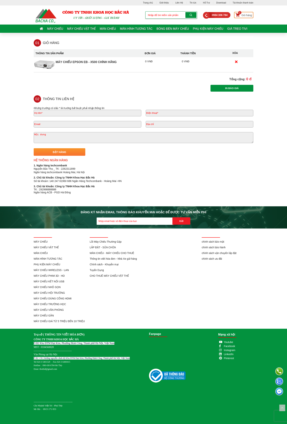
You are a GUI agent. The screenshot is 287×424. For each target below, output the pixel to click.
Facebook (229, 346)
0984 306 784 (220, 15)
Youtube (228, 342)
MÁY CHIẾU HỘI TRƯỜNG (49, 292)
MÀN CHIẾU (108, 28)
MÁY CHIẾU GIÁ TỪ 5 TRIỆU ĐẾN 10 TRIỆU (59, 321)
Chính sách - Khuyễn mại (104, 264)
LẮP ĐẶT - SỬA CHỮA (103, 247)
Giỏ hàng (244, 14)
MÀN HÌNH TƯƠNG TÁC (136, 28)
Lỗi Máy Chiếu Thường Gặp (106, 241)
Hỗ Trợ (206, 2)
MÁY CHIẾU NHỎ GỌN (47, 287)
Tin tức (193, 2)
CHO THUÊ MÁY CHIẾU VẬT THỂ (109, 275)
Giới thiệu (164, 2)
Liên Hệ (179, 2)
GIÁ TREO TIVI (237, 28)
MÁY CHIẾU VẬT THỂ (81, 28)
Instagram (229, 350)
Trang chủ (148, 2)
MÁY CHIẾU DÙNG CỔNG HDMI (53, 298)
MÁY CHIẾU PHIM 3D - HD (49, 275)
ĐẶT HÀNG (59, 152)
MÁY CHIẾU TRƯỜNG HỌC (50, 304)
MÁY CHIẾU (55, 28)
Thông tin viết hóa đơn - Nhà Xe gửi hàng (113, 258)
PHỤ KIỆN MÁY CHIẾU (208, 28)
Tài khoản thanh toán (243, 2)
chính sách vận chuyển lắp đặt (219, 253)
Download (221, 2)
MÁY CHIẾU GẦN (44, 315)
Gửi (181, 221)
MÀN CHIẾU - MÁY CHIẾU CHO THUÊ (112, 253)
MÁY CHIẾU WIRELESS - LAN (51, 270)
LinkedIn (229, 354)
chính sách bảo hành (213, 247)
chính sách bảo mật (213, 241)
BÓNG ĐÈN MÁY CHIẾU (172, 28)
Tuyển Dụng (97, 270)
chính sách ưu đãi (212, 258)
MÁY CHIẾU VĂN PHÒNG (49, 309)
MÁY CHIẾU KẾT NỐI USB (49, 281)
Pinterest (229, 358)
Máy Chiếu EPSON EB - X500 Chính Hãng (86, 62)
